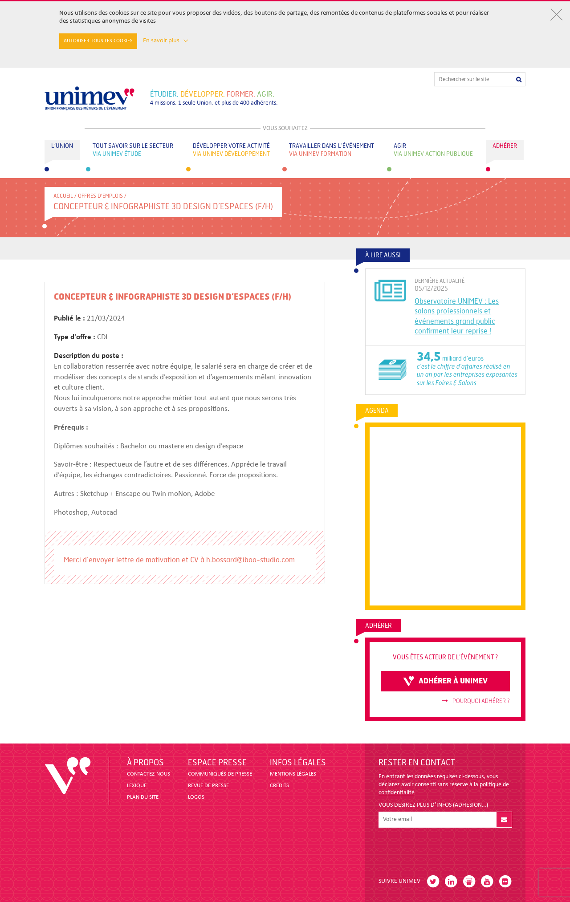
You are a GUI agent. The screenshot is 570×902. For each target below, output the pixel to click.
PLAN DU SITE (143, 797)
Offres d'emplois (100, 196)
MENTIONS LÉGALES (293, 774)
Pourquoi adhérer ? (476, 701)
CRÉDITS (279, 785)
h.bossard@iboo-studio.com (250, 560)
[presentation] (446, 849)
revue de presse (208, 785)
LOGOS (196, 797)
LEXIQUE (137, 785)
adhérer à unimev (445, 681)
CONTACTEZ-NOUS (148, 774)
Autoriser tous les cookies (98, 41)
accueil (63, 196)
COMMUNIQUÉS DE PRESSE (220, 774)
